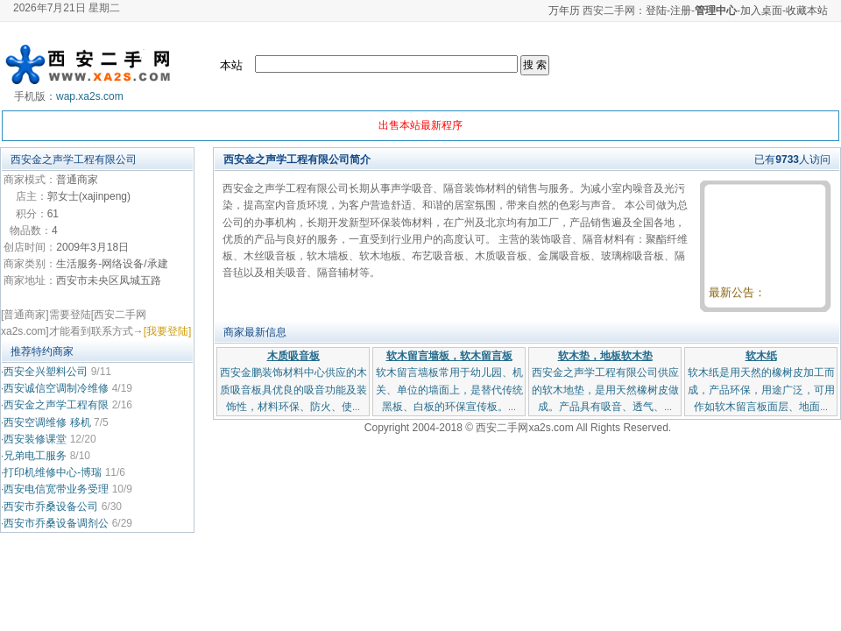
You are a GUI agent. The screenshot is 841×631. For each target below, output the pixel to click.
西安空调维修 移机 (49, 422)
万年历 (564, 10)
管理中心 (716, 10)
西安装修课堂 (35, 439)
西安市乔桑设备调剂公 (56, 523)
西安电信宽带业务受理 (56, 489)
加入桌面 (761, 10)
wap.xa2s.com (90, 96)
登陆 (656, 10)
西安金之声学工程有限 (56, 405)
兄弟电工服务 (35, 456)
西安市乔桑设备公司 (51, 506)
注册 (680, 10)
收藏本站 (807, 10)
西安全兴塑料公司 (46, 371)
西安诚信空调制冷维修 (56, 388)
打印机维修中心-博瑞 (53, 472)
